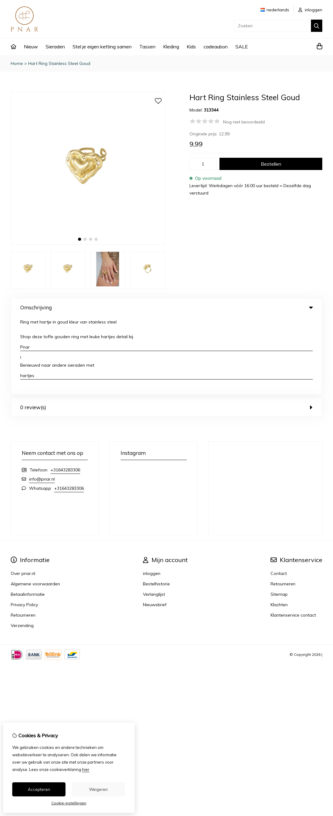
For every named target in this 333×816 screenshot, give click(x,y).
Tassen (147, 46)
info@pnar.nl (42, 401)
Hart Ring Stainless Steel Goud (59, 63)
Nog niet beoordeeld (244, 122)
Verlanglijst (154, 516)
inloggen (310, 10)
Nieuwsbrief (154, 527)
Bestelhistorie (156, 506)
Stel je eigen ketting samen (102, 46)
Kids (191, 46)
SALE (241, 46)
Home (17, 63)
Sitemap (279, 516)
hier (85, 769)
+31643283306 (65, 392)
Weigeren (98, 789)
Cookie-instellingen (68, 803)
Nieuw (31, 46)
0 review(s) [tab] (166, 329)
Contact (279, 495)
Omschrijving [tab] (166, 307)
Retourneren (283, 506)
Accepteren (39, 789)
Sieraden (55, 46)
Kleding (171, 46)
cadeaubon (216, 46)
